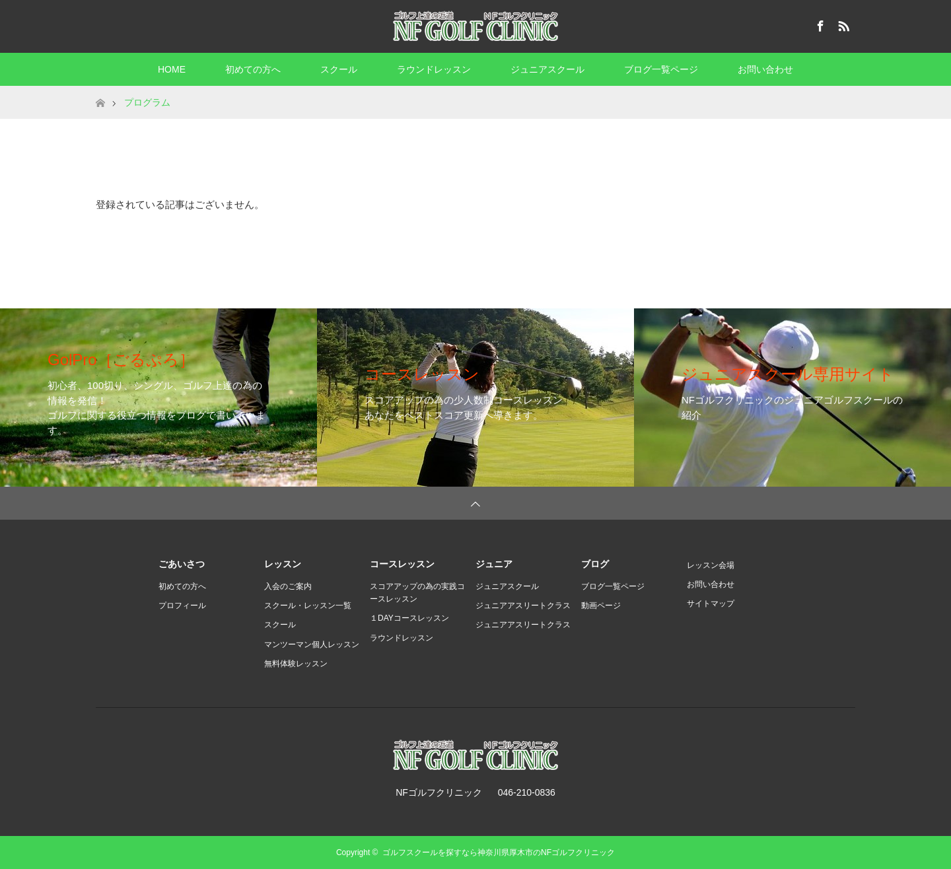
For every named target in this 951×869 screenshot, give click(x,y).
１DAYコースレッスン (409, 618)
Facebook (819, 24)
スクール (338, 69)
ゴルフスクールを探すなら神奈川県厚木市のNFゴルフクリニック (498, 852)
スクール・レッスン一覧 (307, 605)
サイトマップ (710, 603)
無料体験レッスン (296, 663)
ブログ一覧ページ (661, 69)
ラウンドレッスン (434, 69)
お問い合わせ (765, 69)
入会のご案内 (288, 586)
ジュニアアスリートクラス (523, 605)
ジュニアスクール (547, 69)
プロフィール (182, 605)
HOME (172, 69)
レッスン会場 (710, 565)
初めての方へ (253, 69)
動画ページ (601, 605)
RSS (842, 24)
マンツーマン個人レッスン (311, 644)
